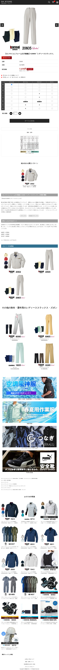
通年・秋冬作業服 (7, 480)
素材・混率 (29, 132)
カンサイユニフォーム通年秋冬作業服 (30, 478)
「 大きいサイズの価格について (10, 75)
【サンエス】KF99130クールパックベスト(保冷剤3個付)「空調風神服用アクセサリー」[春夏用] (49, 573)
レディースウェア (7, 487)
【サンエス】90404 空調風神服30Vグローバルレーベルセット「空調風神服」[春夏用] (9, 624)
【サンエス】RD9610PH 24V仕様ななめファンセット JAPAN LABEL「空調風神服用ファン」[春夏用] (49, 624)
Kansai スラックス (33, 215)
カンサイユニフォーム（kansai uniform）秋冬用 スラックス (15, 489)
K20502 (7, 236)
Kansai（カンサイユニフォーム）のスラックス (17, 485)
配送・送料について (29, 661)
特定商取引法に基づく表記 (29, 664)
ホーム (2, 478)
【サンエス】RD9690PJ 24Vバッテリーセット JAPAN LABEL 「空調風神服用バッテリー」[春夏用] (29, 624)
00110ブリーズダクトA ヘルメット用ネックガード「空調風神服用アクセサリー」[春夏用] (9, 649)
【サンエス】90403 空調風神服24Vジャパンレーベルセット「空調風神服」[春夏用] (49, 598)
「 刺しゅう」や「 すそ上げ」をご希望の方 (13, 77)
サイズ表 (29, 129)
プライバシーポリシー (29, 666)
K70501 (7, 232)
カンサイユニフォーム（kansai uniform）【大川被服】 (13, 478)
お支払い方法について (29, 659)
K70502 (7, 234)
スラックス (23, 215)
